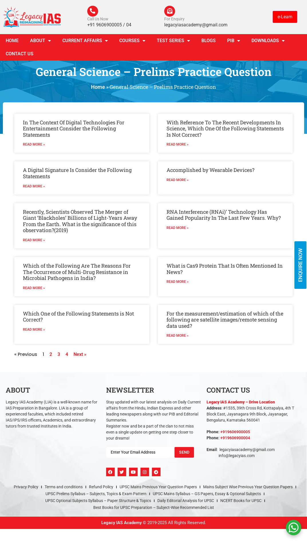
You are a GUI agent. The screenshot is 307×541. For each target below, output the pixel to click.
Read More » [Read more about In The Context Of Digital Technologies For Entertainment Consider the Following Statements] (34, 145)
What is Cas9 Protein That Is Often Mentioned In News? (225, 269)
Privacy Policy (26, 487)
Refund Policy (101, 487)
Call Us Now (97, 19)
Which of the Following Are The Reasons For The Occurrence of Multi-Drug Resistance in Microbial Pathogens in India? (77, 272)
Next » (80, 355)
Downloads (268, 41)
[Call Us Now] (93, 11)
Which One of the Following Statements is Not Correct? (78, 317)
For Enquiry (174, 19)
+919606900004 (235, 438)
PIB (233, 41)
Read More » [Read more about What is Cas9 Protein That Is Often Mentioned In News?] (178, 282)
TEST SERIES (173, 41)
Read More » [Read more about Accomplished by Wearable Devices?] (178, 181)
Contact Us (19, 54)
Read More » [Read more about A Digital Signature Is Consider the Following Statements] (34, 187)
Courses (132, 41)
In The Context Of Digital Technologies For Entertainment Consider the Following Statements (73, 129)
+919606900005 (235, 432)
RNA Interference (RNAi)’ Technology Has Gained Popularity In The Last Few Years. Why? (224, 215)
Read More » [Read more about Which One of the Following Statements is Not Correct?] (34, 330)
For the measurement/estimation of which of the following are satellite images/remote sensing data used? (225, 320)
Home (12, 41)
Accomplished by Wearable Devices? (210, 170)
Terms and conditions (64, 487)
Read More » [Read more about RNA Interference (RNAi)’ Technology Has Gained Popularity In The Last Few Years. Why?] (178, 228)
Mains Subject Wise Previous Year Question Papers (248, 487)
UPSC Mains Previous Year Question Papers (158, 487)
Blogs (208, 41)
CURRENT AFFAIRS (85, 41)
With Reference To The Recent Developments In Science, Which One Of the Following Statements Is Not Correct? (225, 129)
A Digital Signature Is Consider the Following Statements (77, 174)
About (40, 41)
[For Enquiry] (170, 11)
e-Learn (285, 17)
